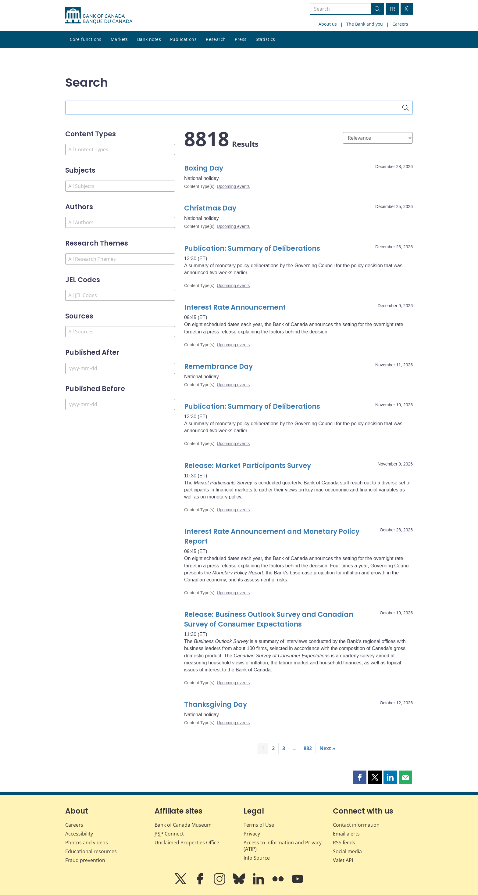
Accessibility (79, 833)
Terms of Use (259, 824)
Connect (169, 833)
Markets (119, 39)
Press (240, 39)
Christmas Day (210, 208)
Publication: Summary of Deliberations (252, 248)
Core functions (86, 39)
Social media (347, 851)
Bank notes (149, 39)
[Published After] (120, 368)
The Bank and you (364, 24)
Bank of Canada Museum (183, 824)
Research (216, 39)
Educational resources (91, 851)
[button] (359, 777)
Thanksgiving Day (215, 704)
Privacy (252, 833)
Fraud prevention (85, 860)
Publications (183, 39)
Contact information (356, 824)
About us (328, 24)
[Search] (405, 107)
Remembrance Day (218, 366)
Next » (327, 748)
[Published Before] (120, 404)
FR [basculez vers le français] (392, 8)
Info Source (257, 857)
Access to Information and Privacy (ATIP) (283, 845)
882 (308, 748)
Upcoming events (233, 186)
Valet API (343, 860)
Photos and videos (86, 842)
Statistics (265, 39)
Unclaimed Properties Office (187, 842)
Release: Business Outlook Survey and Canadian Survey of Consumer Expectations (268, 619)
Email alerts (346, 833)
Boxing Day (203, 168)
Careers (400, 24)
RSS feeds (344, 842)
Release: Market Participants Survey (247, 465)
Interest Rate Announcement (235, 307)
